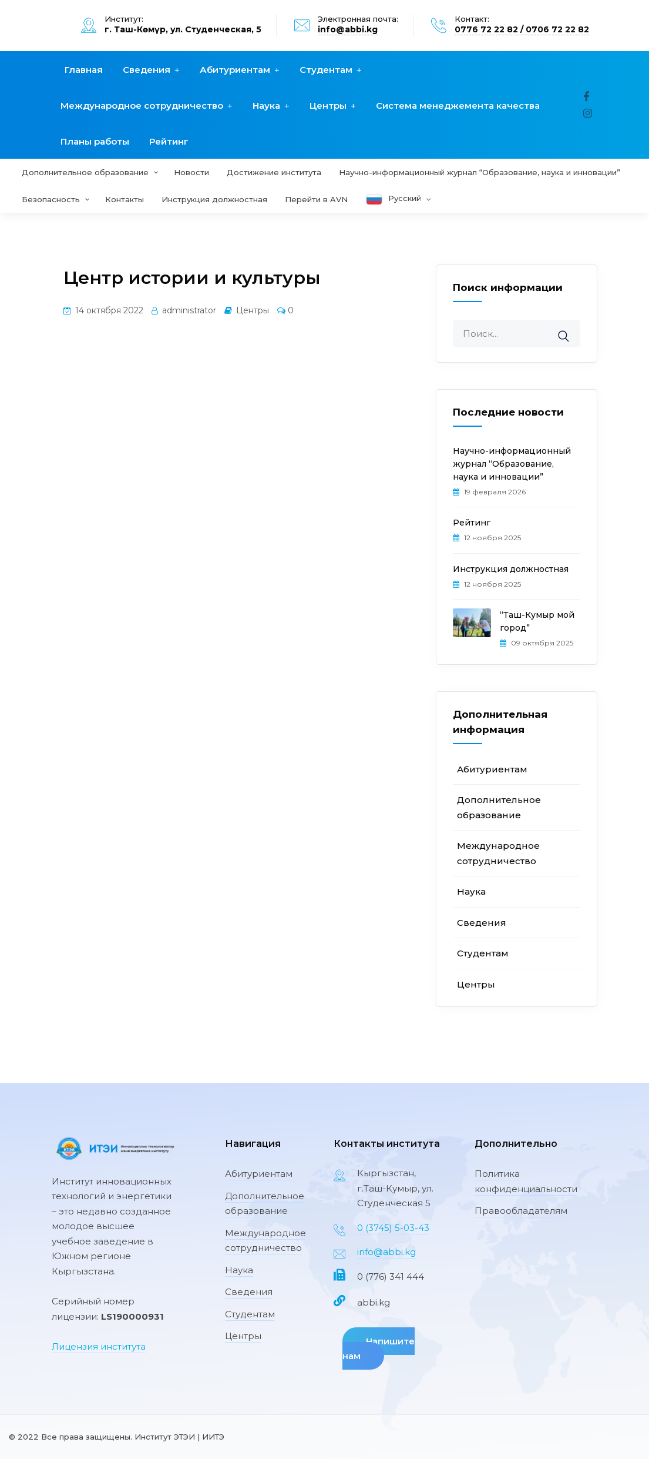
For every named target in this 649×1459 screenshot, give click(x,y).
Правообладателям (521, 1210)
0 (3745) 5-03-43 (393, 1227)
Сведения (146, 69)
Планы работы (94, 141)
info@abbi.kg (348, 29)
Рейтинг (169, 141)
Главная (84, 69)
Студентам (326, 69)
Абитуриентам (235, 69)
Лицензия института (99, 1346)
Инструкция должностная (511, 569)
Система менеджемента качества (458, 105)
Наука (266, 105)
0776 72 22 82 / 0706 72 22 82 (522, 29)
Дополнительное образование (264, 1203)
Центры (328, 105)
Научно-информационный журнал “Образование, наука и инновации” (512, 464)
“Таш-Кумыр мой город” (537, 621)
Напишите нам (378, 1349)
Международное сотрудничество (141, 105)
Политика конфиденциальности (526, 1181)
